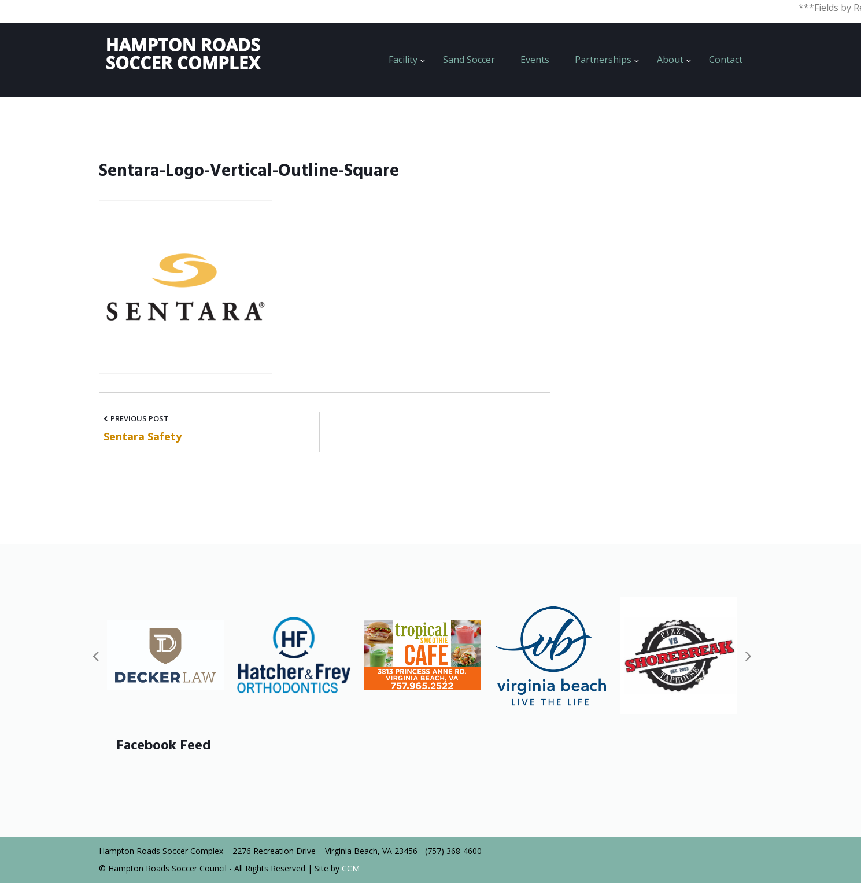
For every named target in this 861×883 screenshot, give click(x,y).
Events (534, 59)
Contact (725, 59)
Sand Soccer (469, 59)
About (670, 59)
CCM (351, 868)
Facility (403, 59)
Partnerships (603, 59)
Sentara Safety (143, 436)
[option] (165, 655)
